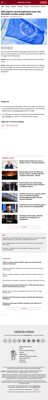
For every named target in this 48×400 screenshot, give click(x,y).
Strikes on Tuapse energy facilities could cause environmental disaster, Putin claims (22, 263)
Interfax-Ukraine (23, 372)
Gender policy (23, 354)
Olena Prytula (19, 387)
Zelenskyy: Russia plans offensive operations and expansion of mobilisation (31, 217)
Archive (43, 6)
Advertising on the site (25, 346)
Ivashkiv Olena (5, 16)
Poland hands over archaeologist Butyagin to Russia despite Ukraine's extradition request (32, 184)
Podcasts (26, 6)
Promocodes (22, 362)
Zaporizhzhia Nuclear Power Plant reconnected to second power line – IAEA (22, 244)
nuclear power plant (12, 125)
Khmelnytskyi (18, 111)
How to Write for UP (24, 358)
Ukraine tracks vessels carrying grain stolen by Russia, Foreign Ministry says (22, 292)
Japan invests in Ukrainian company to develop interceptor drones (24, 280)
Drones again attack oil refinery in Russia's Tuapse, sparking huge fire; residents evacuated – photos (31, 173)
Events (21, 348)
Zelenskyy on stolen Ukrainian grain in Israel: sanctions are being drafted (32, 206)
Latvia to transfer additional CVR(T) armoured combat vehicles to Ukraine (23, 275)
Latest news (6, 258)
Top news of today (8, 158)
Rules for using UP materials (27, 350)
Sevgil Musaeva (36, 386)
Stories (7, 6)
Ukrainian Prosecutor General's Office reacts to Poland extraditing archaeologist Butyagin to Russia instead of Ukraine (32, 196)
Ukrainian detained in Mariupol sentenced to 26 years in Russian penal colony (23, 269)
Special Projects (35, 6)
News (2, 6)
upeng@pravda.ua (35, 387)
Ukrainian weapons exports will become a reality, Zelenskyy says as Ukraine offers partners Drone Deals (23, 285)
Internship (22, 360)
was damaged (6, 116)
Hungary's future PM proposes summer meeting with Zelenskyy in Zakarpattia (23, 298)
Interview (20, 6)
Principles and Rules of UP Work (28, 356)
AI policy (21, 352)
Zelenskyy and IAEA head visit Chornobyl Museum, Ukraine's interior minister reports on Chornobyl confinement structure (24, 239)
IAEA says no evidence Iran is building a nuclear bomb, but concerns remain (21, 249)
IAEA (3, 125)
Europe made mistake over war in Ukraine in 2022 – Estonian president (32, 162)
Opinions (13, 6)
